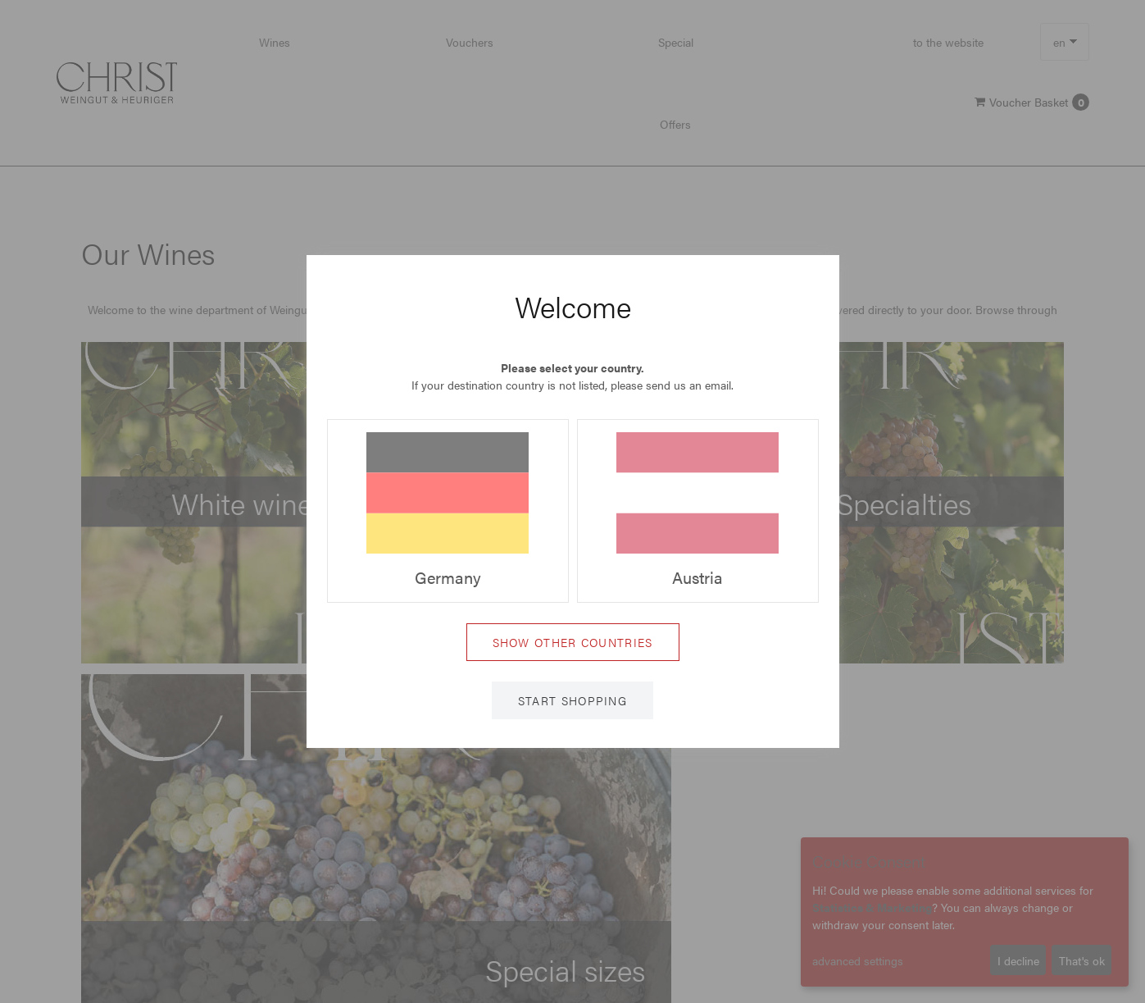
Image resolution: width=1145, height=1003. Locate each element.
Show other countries (573, 642)
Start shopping (572, 700)
